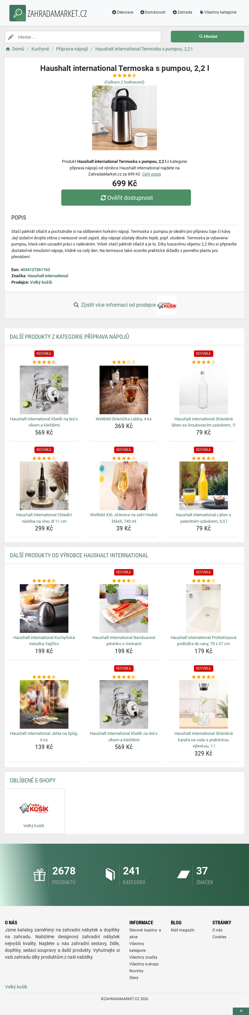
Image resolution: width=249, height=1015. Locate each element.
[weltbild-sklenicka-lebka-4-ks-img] (124, 390)
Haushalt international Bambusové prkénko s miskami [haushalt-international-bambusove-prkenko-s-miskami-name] (123, 640)
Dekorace (122, 12)
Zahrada (181, 12)
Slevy (133, 977)
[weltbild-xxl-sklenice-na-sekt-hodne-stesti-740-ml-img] (124, 486)
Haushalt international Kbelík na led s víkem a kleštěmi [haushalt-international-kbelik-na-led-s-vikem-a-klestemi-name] (44, 422)
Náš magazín (183, 930)
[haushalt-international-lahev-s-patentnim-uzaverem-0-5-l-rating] (203, 458)
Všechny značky (143, 957)
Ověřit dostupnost (126, 197)
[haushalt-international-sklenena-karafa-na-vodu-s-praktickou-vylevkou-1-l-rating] (203, 677)
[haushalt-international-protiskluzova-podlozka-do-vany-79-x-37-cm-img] (203, 608)
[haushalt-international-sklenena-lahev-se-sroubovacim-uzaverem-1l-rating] (203, 362)
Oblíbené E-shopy (32, 780)
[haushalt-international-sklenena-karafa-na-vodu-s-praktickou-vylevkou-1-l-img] (203, 704)
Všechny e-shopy (144, 964)
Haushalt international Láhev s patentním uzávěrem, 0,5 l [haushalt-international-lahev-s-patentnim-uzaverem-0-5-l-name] (203, 518)
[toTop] (241, 1011)
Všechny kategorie (217, 12)
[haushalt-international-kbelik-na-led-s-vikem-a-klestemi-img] (44, 390)
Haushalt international (48, 275)
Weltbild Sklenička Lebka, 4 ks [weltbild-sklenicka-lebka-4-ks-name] (124, 418)
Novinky (136, 971)
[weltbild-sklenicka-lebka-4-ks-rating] (124, 362)
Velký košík (41, 282)
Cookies (219, 937)
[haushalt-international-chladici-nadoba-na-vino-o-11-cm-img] (44, 486)
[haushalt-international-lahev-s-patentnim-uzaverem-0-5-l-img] (203, 486)
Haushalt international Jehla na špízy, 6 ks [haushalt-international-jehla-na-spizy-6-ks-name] (44, 736)
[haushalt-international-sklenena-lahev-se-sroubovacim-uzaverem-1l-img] (203, 390)
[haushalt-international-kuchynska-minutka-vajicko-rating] (44, 581)
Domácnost (152, 12)
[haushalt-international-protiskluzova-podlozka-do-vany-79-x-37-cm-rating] (203, 581)
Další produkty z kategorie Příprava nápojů (69, 336)
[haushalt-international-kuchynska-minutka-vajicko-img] (44, 608)
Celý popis (151, 174)
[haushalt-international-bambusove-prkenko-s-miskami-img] (124, 608)
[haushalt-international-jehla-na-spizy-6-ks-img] (44, 704)
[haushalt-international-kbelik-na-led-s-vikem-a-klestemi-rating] (44, 362)
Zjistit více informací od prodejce (124, 305)
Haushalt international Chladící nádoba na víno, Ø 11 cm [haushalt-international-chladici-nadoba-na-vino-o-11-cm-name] (44, 518)
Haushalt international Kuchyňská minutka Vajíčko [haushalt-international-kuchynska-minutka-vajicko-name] (44, 640)
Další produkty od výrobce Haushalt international (79, 555)
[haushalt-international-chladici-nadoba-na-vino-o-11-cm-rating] (44, 458)
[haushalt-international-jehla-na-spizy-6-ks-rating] (44, 677)
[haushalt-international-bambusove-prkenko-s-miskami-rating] (124, 581)
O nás (217, 930)
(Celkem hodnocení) (124, 82)
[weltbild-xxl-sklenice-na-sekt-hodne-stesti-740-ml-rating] (124, 458)
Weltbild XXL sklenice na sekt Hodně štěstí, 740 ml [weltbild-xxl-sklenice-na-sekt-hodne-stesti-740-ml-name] (124, 518)
